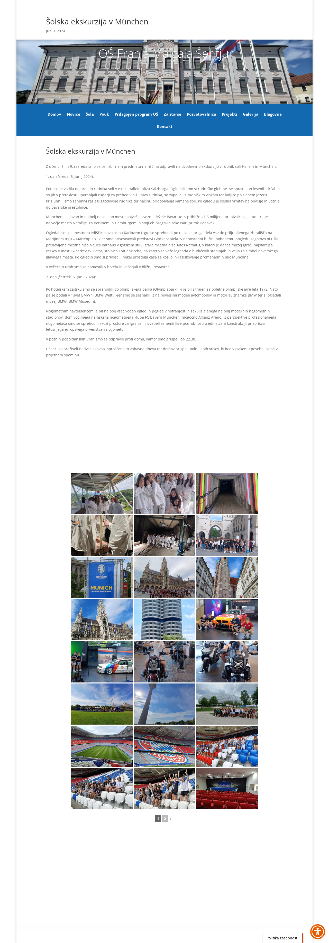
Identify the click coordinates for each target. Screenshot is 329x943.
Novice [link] (73, 114)
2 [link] (165, 818)
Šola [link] (90, 114)
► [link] (171, 818)
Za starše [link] (172, 114)
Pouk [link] (104, 114)
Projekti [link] (229, 114)
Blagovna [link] (273, 114)
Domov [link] (54, 114)
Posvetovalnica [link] (201, 114)
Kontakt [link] (164, 127)
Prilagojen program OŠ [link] (136, 114)
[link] (102, 493)
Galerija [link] (250, 114)
